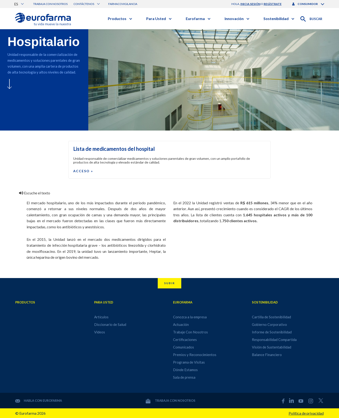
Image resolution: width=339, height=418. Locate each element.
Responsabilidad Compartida (274, 339)
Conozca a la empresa (190, 317)
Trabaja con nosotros (50, 4)
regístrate (273, 4)
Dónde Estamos (185, 370)
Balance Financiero (267, 354)
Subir (169, 283)
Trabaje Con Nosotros (190, 332)
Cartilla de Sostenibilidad (271, 317)
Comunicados (183, 347)
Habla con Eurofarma (38, 400)
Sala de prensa (184, 377)
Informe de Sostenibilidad (272, 332)
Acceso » (83, 171)
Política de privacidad (306, 413)
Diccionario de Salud (110, 324)
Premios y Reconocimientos (194, 354)
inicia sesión (250, 4)
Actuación (181, 324)
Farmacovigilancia (122, 4)
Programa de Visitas (189, 362)
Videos (99, 332)
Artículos (101, 317)
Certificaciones (185, 339)
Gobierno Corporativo (269, 324)
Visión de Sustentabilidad (271, 347)
